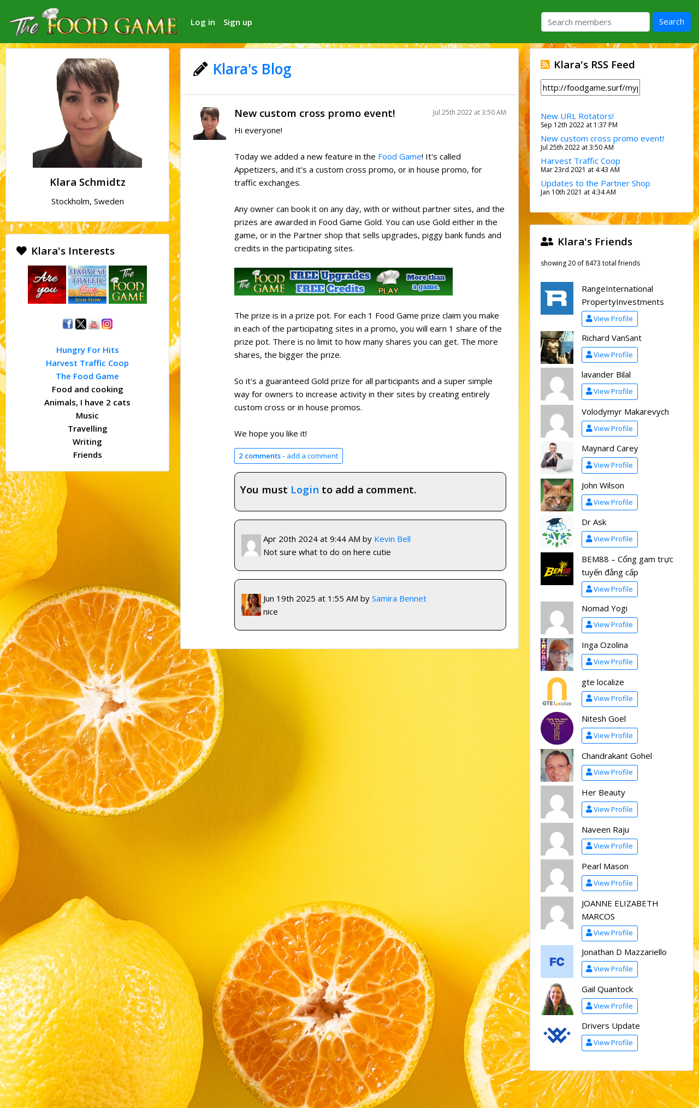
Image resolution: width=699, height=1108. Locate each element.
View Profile (609, 318)
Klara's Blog (252, 69)
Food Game (400, 156)
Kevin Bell (392, 538)
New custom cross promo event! (314, 113)
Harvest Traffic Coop (87, 362)
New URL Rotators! (577, 115)
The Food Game (87, 375)
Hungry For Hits (87, 349)
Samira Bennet (399, 598)
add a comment (288, 456)
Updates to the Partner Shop (595, 183)
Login (305, 489)
